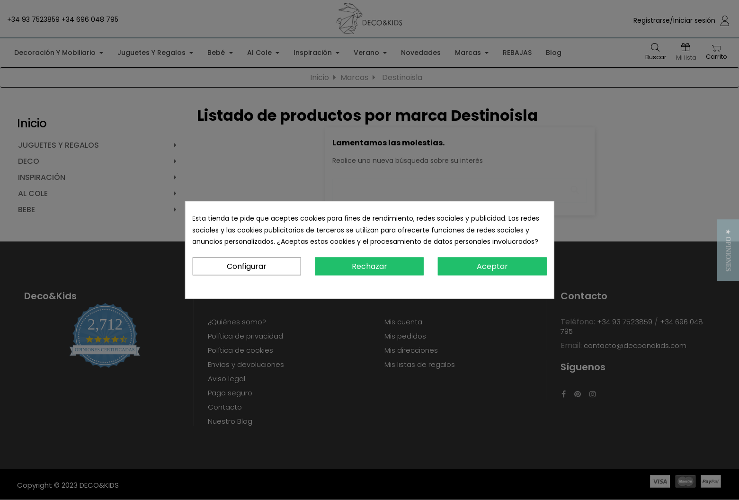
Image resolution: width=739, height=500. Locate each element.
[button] (728, 250)
